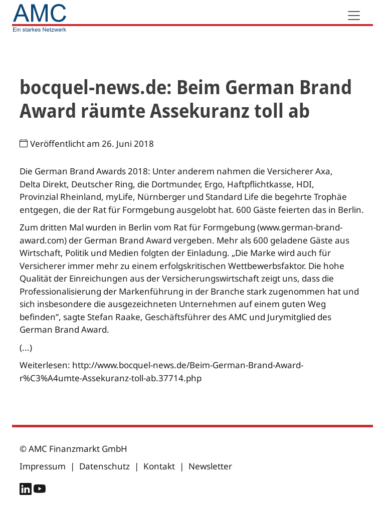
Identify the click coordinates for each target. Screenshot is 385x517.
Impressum (43, 466)
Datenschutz (104, 466)
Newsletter (210, 466)
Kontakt (159, 466)
